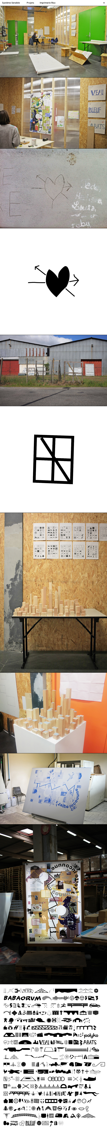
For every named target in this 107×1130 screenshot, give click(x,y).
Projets (30, 2)
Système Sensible (11, 2)
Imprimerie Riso (47, 2)
